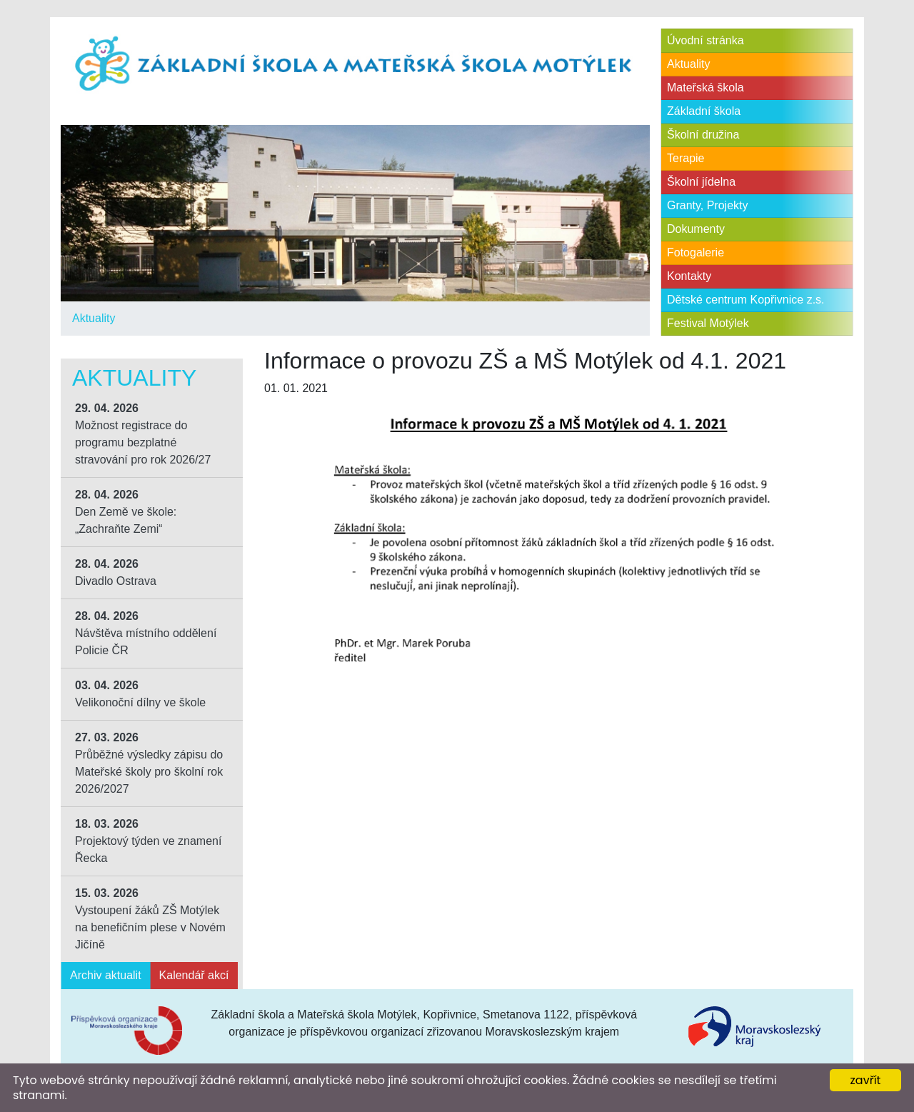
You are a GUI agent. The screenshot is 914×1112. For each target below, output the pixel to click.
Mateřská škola (705, 87)
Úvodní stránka (705, 40)
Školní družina (703, 135)
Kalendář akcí (194, 975)
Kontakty (689, 276)
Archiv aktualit (105, 975)
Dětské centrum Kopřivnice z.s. (746, 300)
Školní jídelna (701, 182)
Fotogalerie (695, 252)
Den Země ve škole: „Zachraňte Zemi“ (125, 512)
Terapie (685, 158)
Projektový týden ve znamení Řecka (148, 841)
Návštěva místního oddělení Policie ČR (145, 633)
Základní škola (703, 111)
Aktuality (93, 318)
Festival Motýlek (708, 323)
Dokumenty (696, 229)
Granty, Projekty (707, 205)
